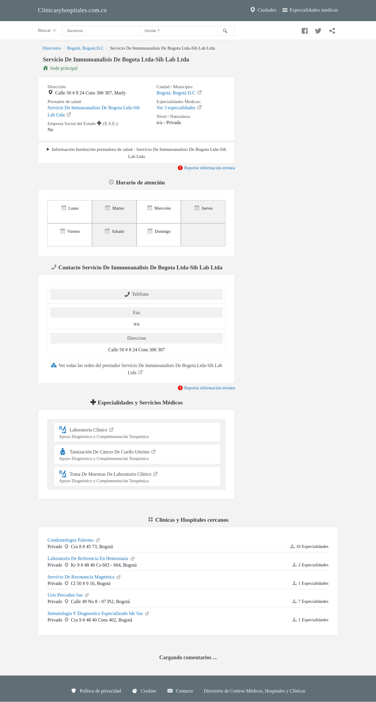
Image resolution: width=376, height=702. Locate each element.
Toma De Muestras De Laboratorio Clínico (137, 476)
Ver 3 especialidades (180, 107)
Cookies (144, 691)
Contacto (180, 691)
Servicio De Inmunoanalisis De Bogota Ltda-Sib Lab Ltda (94, 111)
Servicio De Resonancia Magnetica (84, 576)
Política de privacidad (96, 691)
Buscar (48, 31)
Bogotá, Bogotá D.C (85, 47)
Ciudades (263, 10)
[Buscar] (226, 31)
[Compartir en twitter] (317, 29)
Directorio (51, 47)
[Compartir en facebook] (303, 29)
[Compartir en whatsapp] (331, 29)
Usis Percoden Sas (69, 594)
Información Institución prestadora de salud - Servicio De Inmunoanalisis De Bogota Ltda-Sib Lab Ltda (139, 153)
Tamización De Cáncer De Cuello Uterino (137, 454)
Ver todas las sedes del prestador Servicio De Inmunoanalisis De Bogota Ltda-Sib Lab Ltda (136, 368)
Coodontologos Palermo (74, 540)
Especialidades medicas (309, 10)
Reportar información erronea (206, 168)
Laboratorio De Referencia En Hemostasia (91, 558)
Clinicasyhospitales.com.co (72, 10)
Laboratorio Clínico (137, 432)
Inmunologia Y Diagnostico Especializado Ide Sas (99, 613)
